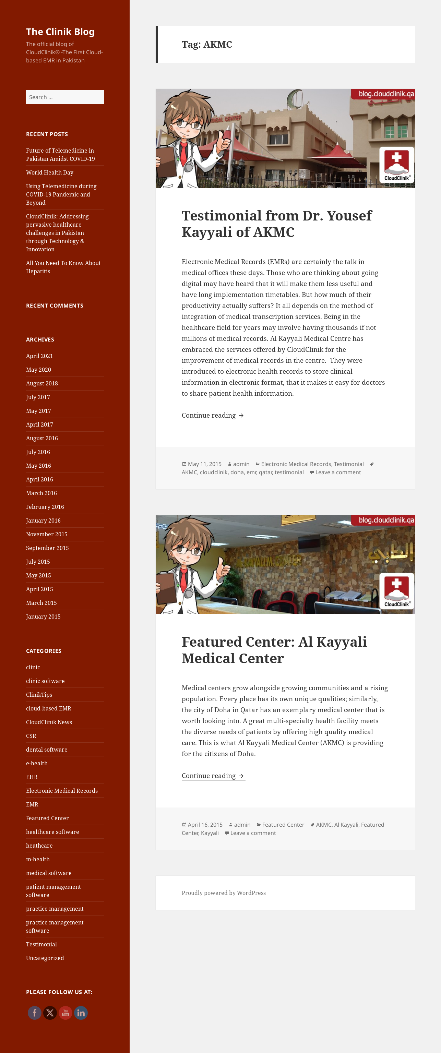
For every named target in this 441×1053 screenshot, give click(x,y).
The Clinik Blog (60, 31)
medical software (49, 873)
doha (237, 472)
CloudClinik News (49, 722)
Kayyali (210, 833)
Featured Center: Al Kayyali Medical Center (274, 649)
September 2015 (47, 548)
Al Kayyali (346, 824)
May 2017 (38, 411)
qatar (265, 472)
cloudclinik (214, 472)
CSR (31, 736)
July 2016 (38, 452)
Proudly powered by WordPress (224, 893)
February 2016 (45, 507)
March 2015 (41, 603)
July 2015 (38, 561)
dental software (47, 749)
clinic (33, 667)
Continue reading (214, 415)
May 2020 (38, 369)
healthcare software (52, 832)
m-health (38, 859)
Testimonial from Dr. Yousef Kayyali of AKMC (277, 223)
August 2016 (42, 438)
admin (241, 464)
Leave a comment (338, 472)
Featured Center (47, 818)
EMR (32, 804)
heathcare (39, 845)
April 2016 (39, 479)
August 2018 (42, 383)
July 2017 (38, 397)
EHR (32, 777)
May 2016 (38, 465)
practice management (55, 908)
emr (251, 472)
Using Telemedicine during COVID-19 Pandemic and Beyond (61, 194)
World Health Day (49, 172)
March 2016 (41, 493)
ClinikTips (39, 694)
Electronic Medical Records (62, 790)
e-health (37, 763)
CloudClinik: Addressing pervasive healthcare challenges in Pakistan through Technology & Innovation (57, 233)
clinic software (45, 681)
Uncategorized (45, 958)
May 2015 (38, 575)
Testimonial (41, 944)
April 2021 (39, 356)
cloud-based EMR (48, 708)
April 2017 (39, 424)
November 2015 (47, 534)
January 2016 (43, 520)
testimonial (289, 472)
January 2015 (43, 616)
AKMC (189, 472)
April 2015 (39, 589)
